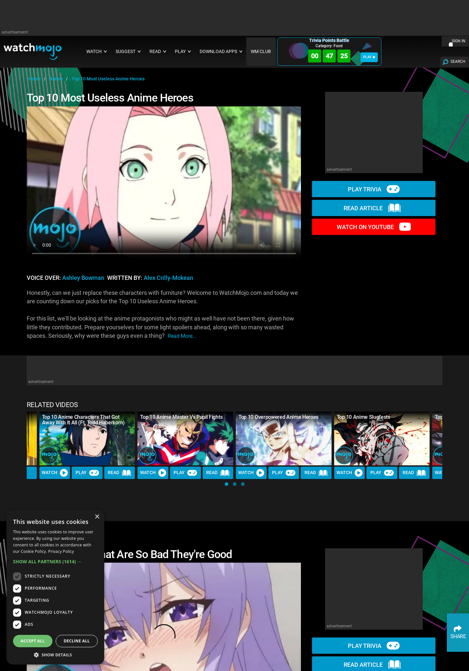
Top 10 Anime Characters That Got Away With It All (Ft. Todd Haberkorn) (83, 420)
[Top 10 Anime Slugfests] (382, 438)
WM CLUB (261, 51)
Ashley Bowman (83, 278)
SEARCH (457, 61)
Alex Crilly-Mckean (168, 278)
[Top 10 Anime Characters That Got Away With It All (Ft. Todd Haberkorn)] (87, 438)
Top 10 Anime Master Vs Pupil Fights (181, 417)
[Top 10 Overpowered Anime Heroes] (284, 438)
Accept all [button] (33, 641)
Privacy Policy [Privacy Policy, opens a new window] (61, 551)
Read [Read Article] (119, 473)
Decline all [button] (77, 641)
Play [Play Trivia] (87, 473)
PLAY (369, 57)
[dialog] (55, 587)
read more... (182, 336)
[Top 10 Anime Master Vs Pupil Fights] (185, 438)
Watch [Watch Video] (55, 473)
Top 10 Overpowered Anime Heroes (278, 417)
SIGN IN (458, 41)
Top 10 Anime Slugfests (363, 417)
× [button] (96, 516)
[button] (226, 484)
